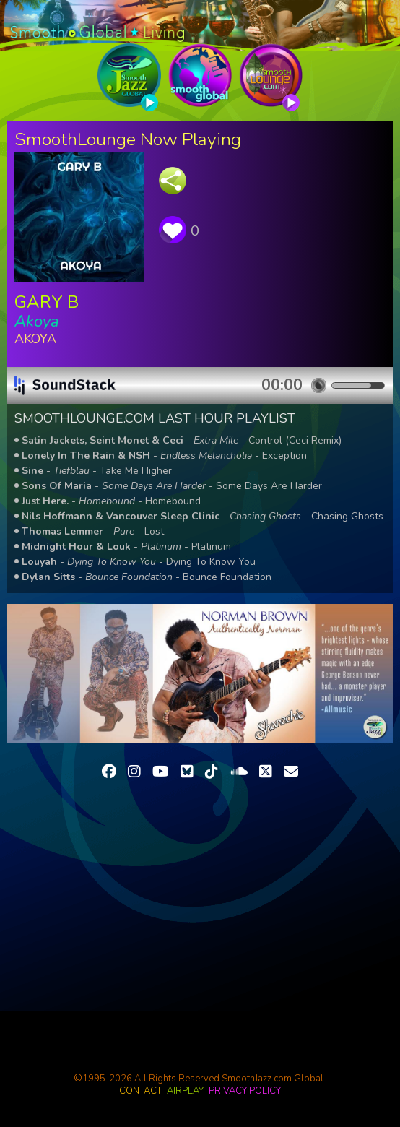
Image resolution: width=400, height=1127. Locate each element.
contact (140, 1090)
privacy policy (245, 1090)
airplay (185, 1090)
